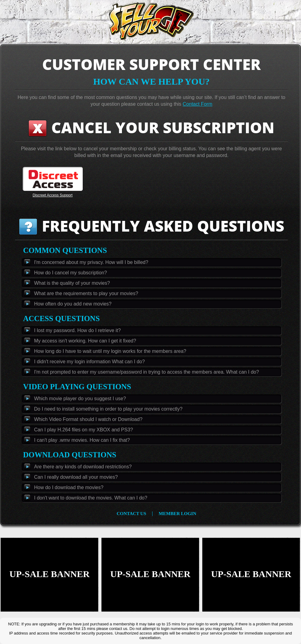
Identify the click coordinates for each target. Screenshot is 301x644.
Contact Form (197, 104)
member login (177, 513)
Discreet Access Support (53, 195)
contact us (131, 513)
